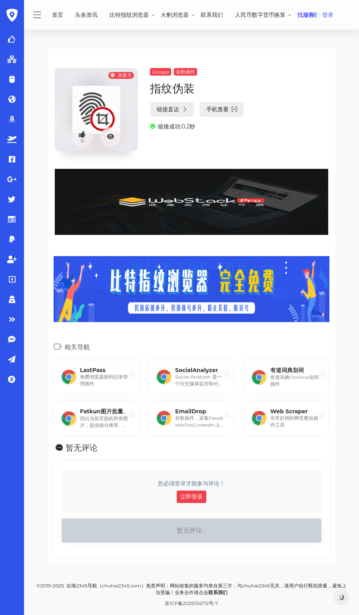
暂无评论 (82, 447)
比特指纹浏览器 (129, 14)
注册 (311, 14)
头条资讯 (86, 14)
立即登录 (191, 496)
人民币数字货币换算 (260, 14)
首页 (57, 14)
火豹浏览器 (175, 14)
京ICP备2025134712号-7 (191, 603)
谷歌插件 (185, 72)
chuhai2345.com (122, 586)
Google (160, 72)
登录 (327, 14)
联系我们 (212, 14)
